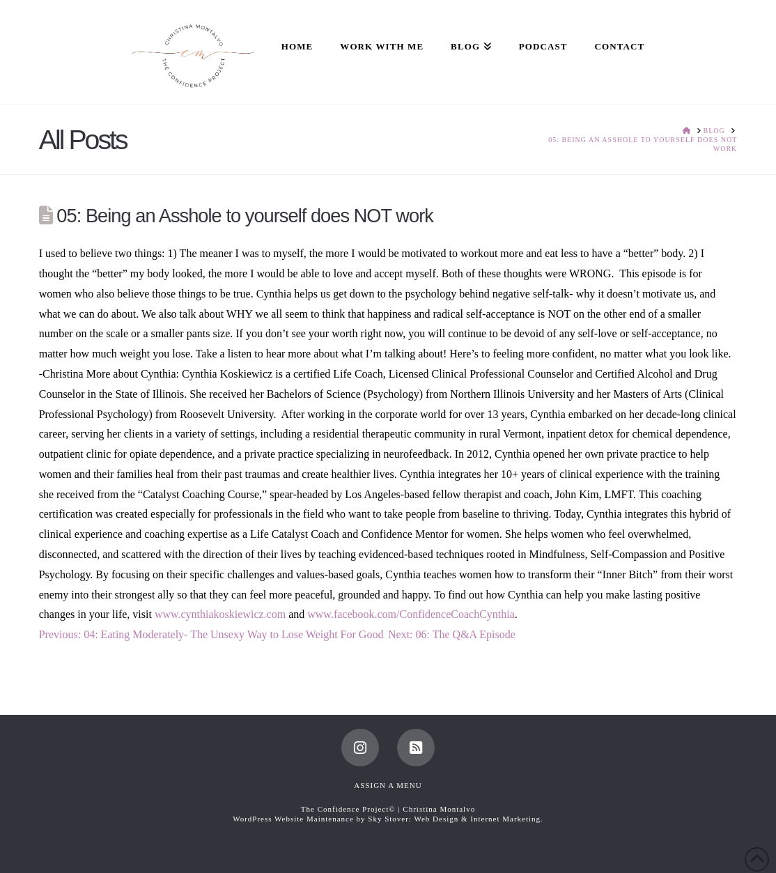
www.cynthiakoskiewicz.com (220, 614)
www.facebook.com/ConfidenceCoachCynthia (411, 614)
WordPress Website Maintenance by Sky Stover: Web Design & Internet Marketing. (388, 818)
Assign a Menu (387, 785)
